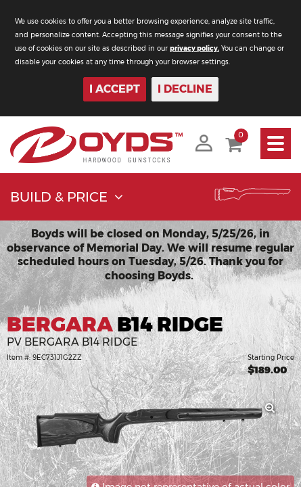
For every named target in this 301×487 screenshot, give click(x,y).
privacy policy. (194, 48)
